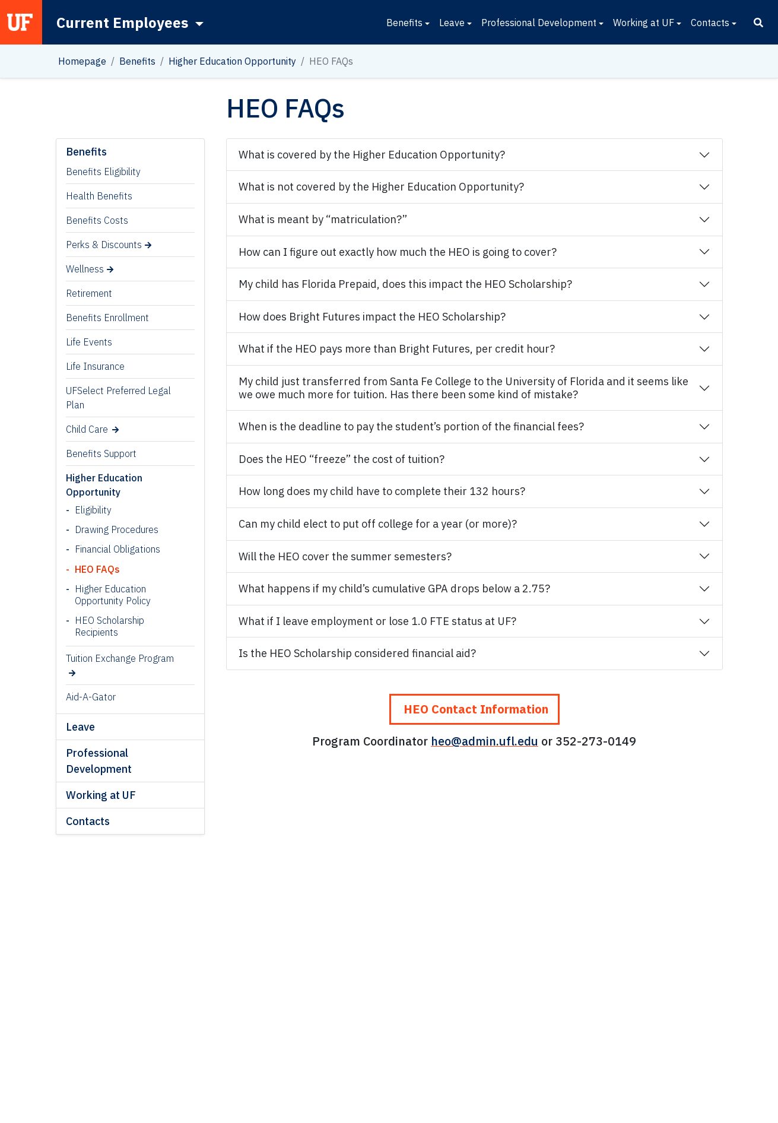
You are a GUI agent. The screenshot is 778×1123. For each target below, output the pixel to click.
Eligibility (93, 510)
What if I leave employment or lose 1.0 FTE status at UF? (377, 621)
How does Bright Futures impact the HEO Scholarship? (372, 316)
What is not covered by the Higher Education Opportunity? (381, 186)
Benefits (404, 22)
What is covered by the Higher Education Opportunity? (372, 154)
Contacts (710, 22)
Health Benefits (99, 196)
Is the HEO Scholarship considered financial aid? (357, 653)
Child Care (87, 429)
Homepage (82, 61)
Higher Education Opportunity (232, 61)
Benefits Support (101, 453)
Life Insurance (95, 366)
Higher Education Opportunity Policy (113, 595)
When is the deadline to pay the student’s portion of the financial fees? (411, 426)
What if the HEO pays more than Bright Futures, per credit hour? (397, 349)
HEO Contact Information (474, 709)
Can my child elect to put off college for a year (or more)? (378, 524)
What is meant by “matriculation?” (323, 219)
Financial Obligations (117, 549)
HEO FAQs (97, 569)
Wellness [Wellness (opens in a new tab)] (85, 269)
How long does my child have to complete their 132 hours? (382, 491)
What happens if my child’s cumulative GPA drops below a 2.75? (394, 588)
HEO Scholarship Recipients (109, 626)
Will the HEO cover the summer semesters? (345, 556)
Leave (452, 22)
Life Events (89, 342)
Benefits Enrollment (107, 317)
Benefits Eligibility (103, 171)
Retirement (89, 293)
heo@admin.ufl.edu (484, 741)
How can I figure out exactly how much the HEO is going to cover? (398, 252)
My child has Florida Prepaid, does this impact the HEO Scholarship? (405, 284)
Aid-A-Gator (91, 697)
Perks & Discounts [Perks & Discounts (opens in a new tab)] (104, 244)
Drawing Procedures (116, 529)
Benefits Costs (97, 220)
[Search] (758, 22)
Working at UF (643, 22)
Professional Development (538, 22)
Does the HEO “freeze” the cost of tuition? (341, 459)
